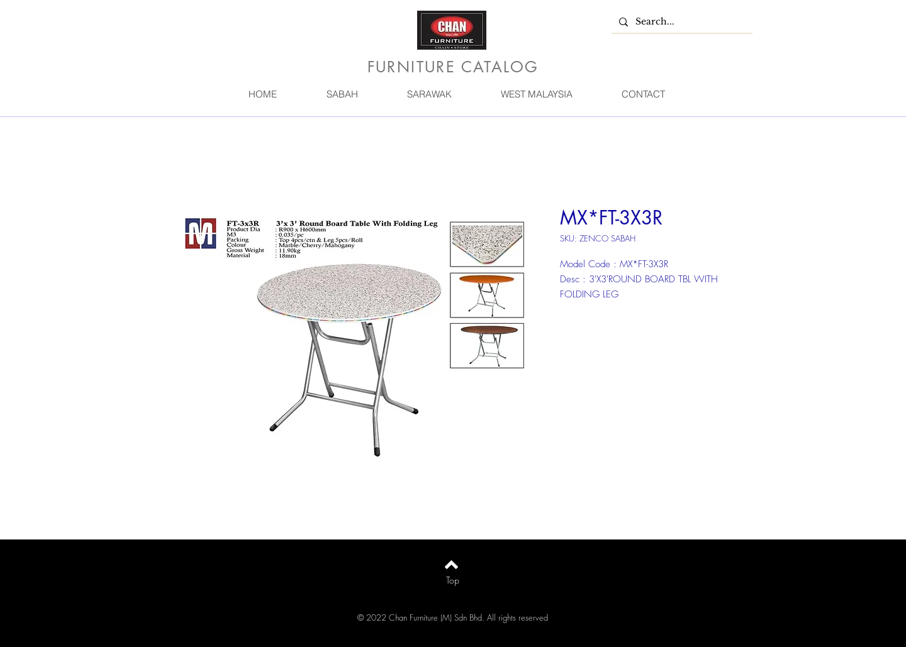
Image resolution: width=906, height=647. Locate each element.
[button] (341, 94)
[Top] (453, 580)
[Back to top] (451, 564)
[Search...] (680, 22)
